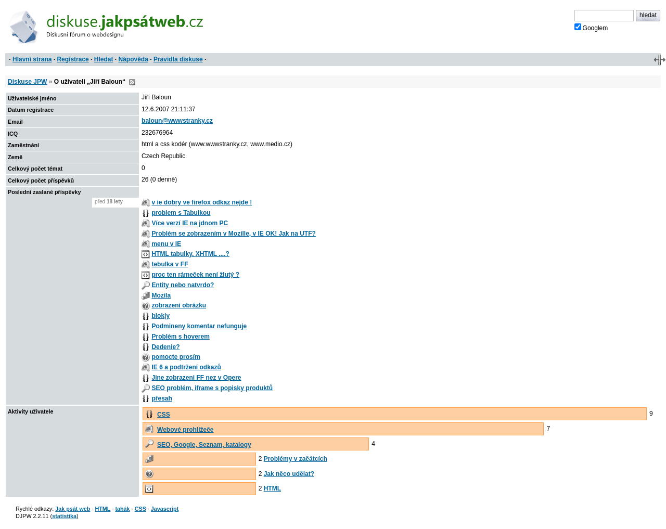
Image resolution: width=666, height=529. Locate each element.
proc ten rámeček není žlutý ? (195, 274)
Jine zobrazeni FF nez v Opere (196, 377)
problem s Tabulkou (180, 212)
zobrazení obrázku (178, 305)
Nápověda (133, 59)
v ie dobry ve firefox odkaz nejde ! (201, 202)
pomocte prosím (175, 356)
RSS (132, 82)
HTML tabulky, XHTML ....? (190, 253)
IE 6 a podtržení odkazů (186, 367)
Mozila (161, 295)
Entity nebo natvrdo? (182, 285)
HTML (272, 488)
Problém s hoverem (180, 336)
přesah (161, 398)
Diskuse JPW (27, 81)
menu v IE (166, 244)
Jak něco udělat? (289, 474)
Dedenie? (165, 347)
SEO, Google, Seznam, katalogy (204, 444)
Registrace (72, 59)
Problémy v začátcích (295, 458)
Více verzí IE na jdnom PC (189, 223)
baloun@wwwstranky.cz (177, 120)
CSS (163, 414)
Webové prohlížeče (185, 429)
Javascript (164, 509)
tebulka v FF (169, 264)
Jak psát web (72, 509)
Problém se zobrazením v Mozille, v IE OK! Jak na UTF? (233, 233)
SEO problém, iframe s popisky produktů (212, 388)
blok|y (160, 315)
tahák (122, 509)
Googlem (591, 27)
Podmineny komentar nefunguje (199, 326)
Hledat (103, 59)
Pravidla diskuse (178, 59)
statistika (64, 516)
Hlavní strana (32, 59)
